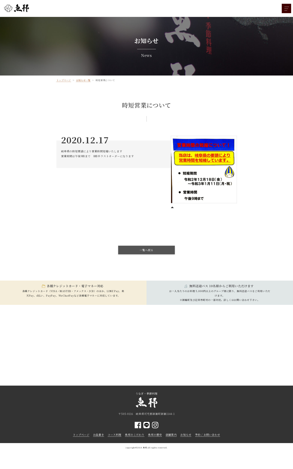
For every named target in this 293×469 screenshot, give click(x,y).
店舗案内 (171, 435)
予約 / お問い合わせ (207, 435)
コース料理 (114, 435)
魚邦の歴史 (155, 435)
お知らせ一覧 (83, 80)
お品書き (98, 435)
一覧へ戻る (146, 250)
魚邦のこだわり (134, 435)
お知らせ (185, 435)
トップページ (81, 435)
